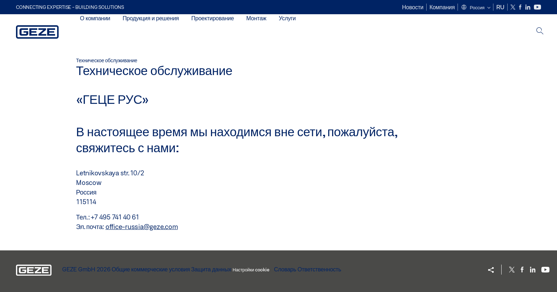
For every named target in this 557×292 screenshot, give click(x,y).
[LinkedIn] (528, 7)
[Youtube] (537, 7)
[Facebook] (521, 7)
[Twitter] (513, 7)
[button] (475, 8)
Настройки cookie (251, 269)
